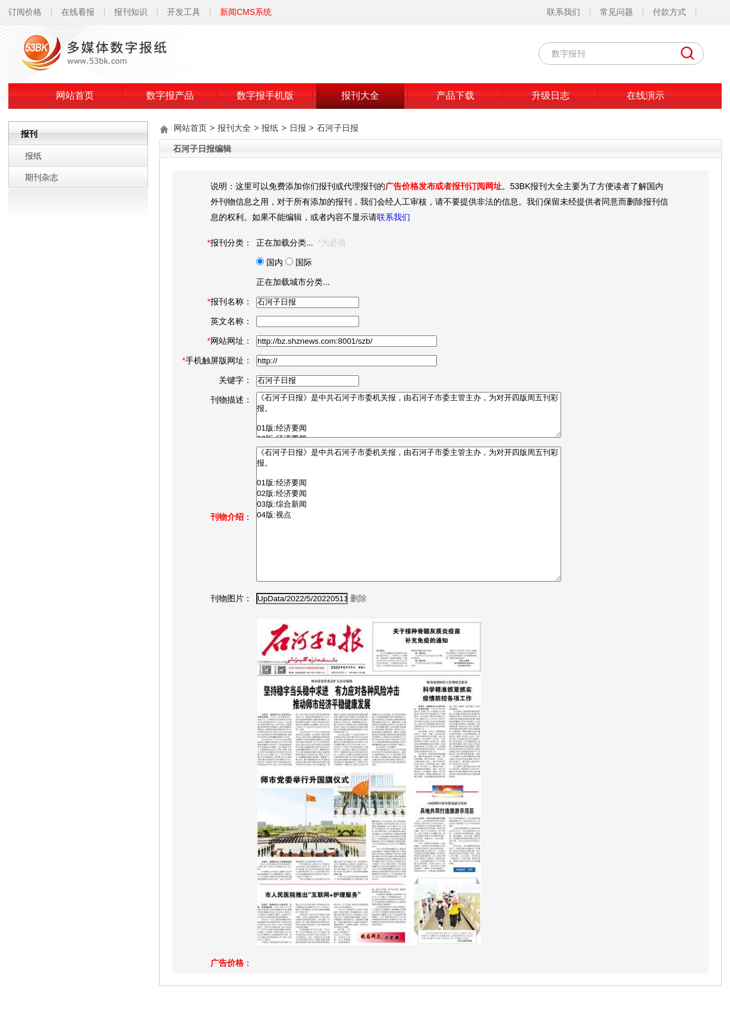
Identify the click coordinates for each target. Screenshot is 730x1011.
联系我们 (563, 12)
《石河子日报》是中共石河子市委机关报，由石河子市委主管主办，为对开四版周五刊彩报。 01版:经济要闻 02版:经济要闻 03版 (408, 415)
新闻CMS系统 (246, 12)
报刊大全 (360, 95)
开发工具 (183, 12)
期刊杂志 (41, 177)
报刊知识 (130, 12)
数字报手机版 (265, 95)
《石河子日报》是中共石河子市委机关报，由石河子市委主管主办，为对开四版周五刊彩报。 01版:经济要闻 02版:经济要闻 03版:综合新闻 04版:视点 (408, 514)
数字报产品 (170, 95)
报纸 (33, 156)
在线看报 (78, 12)
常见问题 (616, 12)
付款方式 (669, 12)
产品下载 (455, 95)
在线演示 (646, 95)
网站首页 (75, 95)
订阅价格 (25, 12)
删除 (358, 598)
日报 (298, 128)
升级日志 (550, 95)
